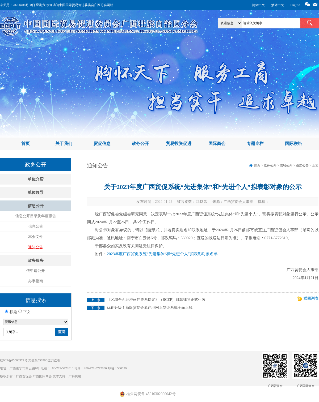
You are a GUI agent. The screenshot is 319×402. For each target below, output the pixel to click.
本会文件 (35, 237)
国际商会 (216, 143)
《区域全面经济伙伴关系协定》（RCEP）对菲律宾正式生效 (156, 300)
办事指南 (35, 281)
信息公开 (36, 206)
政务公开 (140, 143)
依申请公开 (35, 271)
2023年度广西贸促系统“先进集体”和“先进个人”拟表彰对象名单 (162, 254)
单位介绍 (36, 179)
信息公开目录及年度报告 (35, 216)
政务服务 (36, 260)
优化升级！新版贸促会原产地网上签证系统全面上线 (149, 308)
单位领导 (36, 192)
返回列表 (311, 298)
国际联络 (293, 143)
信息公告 (35, 226)
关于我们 (63, 143)
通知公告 (35, 247)
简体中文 (258, 5)
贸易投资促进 (178, 143)
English (295, 5)
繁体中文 (277, 5)
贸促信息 (102, 143)
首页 (25, 143)
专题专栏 (255, 143)
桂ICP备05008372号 (13, 360)
